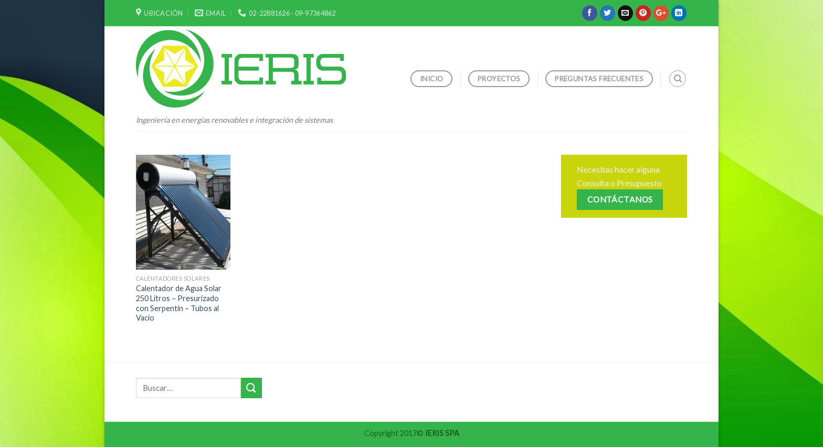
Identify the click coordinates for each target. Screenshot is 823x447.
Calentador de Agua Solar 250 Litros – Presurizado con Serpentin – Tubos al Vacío (178, 303)
